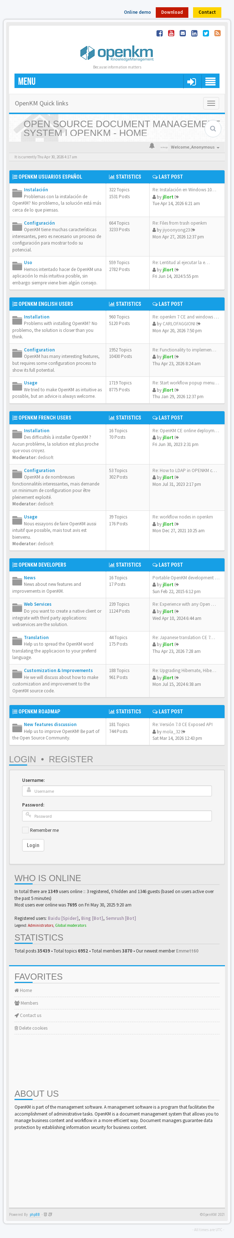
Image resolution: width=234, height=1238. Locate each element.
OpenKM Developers (42, 565)
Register (71, 759)
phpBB (35, 1214)
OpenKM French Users (44, 418)
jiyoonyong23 (176, 230)
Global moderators (70, 925)
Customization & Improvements (58, 670)
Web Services (37, 604)
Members (26, 1003)
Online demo (137, 12)
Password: (33, 805)
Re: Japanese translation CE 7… (183, 637)
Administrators (40, 925)
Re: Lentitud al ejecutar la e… (181, 262)
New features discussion (50, 724)
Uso (28, 262)
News (29, 578)
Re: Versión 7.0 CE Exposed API (182, 724)
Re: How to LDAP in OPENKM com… (188, 470)
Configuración (39, 223)
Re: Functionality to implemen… (184, 350)
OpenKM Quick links (41, 103)
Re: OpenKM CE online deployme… (186, 431)
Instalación (36, 190)
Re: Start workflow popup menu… (185, 383)
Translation (36, 637)
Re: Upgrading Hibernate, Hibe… (184, 670)
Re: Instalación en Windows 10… (184, 190)
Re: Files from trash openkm (179, 223)
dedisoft (46, 457)
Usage (30, 383)
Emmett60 (187, 951)
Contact (207, 12)
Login (22, 759)
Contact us (27, 1015)
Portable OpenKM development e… (187, 578)
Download (172, 12)
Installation (36, 317)
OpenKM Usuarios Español (50, 177)
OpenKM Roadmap (39, 711)
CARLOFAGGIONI (179, 324)
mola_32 (171, 732)
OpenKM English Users (45, 304)
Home (23, 990)
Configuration (39, 350)
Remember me (44, 830)
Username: (33, 780)
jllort (168, 197)
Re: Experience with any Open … (184, 604)
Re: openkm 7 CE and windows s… (186, 317)
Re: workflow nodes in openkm (182, 517)
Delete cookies (30, 1028)
